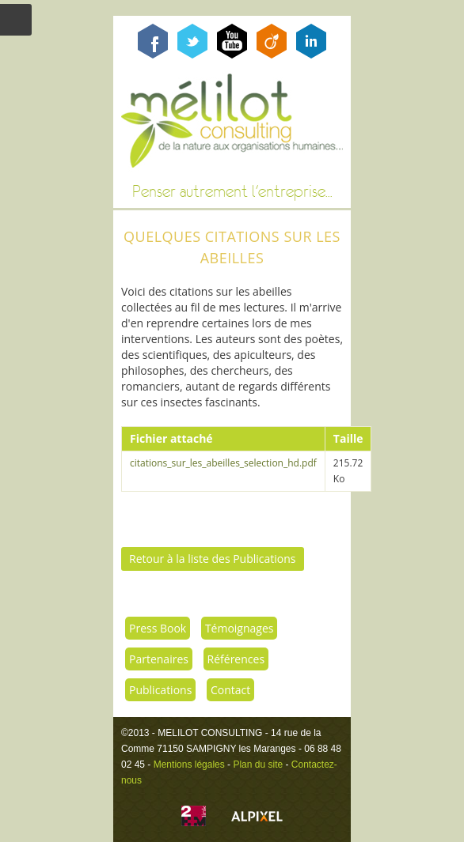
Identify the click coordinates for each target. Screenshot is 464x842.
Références (235, 658)
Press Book (157, 628)
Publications (160, 689)
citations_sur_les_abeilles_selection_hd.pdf (223, 463)
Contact (230, 689)
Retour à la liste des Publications (212, 558)
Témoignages (239, 628)
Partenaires (158, 658)
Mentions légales (189, 764)
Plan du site (258, 764)
